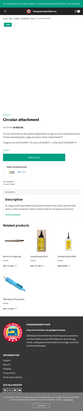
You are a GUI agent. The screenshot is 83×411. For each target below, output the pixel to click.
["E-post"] (20, 390)
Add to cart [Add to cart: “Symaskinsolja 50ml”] (37, 266)
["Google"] (10, 390)
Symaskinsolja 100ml (67, 256)
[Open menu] (5, 11)
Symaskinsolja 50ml (39, 256)
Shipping (7, 368)
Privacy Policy (9, 373)
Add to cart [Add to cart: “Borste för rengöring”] (10, 266)
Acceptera (41, 405)
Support (7, 360)
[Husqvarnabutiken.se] (42, 11)
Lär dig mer (68, 399)
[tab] (41, 192)
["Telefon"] (15, 390)
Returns (6, 364)
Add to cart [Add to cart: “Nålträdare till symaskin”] (10, 309)
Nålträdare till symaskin (13, 299)
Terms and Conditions (12, 377)
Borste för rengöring (12, 256)
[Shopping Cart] (77, 11)
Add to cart (35, 157)
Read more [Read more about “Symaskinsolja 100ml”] (64, 266)
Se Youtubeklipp (12, 214)
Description (10, 192)
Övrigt (7, 115)
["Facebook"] (5, 390)
